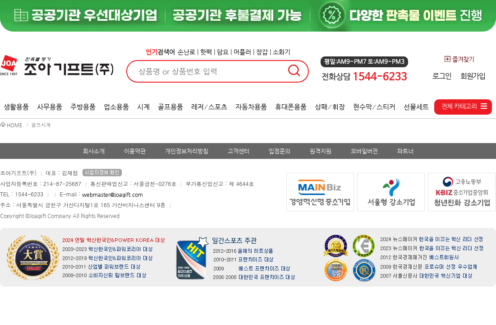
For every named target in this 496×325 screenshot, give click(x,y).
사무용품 (49, 107)
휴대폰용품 (291, 107)
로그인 (441, 76)
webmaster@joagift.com (112, 194)
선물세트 (416, 107)
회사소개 (94, 151)
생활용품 (16, 107)
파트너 (405, 151)
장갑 (262, 52)
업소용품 (116, 107)
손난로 (186, 52)
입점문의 (279, 151)
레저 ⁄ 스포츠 (209, 107)
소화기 (281, 52)
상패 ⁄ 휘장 (330, 107)
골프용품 (170, 107)
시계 (143, 107)
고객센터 (238, 151)
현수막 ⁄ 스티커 (374, 107)
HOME (14, 125)
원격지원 (320, 151)
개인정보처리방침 (186, 151)
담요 (223, 52)
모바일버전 (364, 151)
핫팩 (206, 52)
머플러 (242, 52)
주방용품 (83, 107)
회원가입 (472, 76)
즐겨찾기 (459, 59)
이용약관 (135, 151)
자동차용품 (251, 107)
